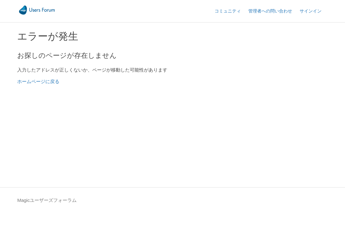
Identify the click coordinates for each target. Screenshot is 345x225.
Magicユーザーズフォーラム (47, 200)
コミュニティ (228, 10)
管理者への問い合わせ (270, 10)
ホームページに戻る (38, 81)
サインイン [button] (311, 10)
